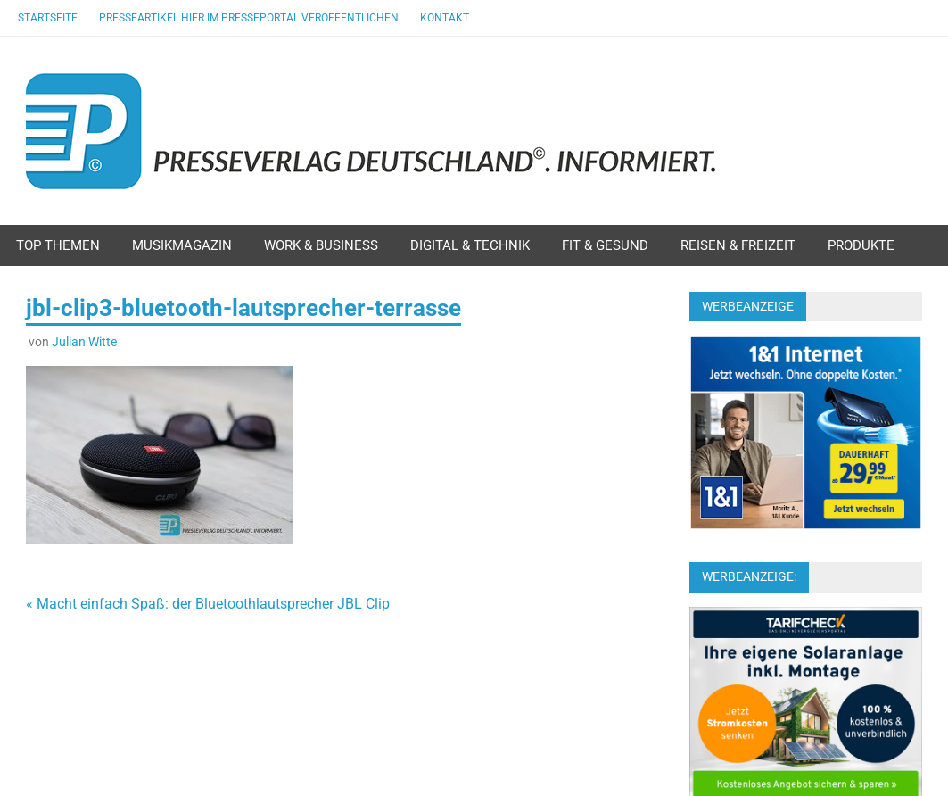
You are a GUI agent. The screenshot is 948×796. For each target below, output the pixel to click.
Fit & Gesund (605, 245)
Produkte (861, 245)
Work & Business (321, 245)
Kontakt (444, 18)
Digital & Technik (470, 245)
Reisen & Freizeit (737, 245)
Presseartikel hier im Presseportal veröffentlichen (249, 18)
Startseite (48, 18)
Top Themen (58, 245)
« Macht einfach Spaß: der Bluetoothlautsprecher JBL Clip (208, 603)
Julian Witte (84, 342)
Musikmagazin (182, 245)
